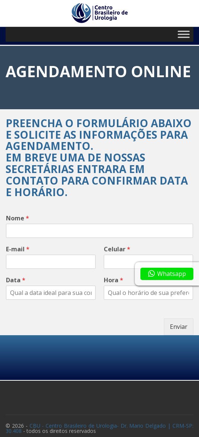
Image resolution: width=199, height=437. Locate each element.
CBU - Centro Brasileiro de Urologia (99, 428)
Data (15, 280)
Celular (117, 249)
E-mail (17, 249)
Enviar (178, 327)
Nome (17, 218)
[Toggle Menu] (184, 34)
